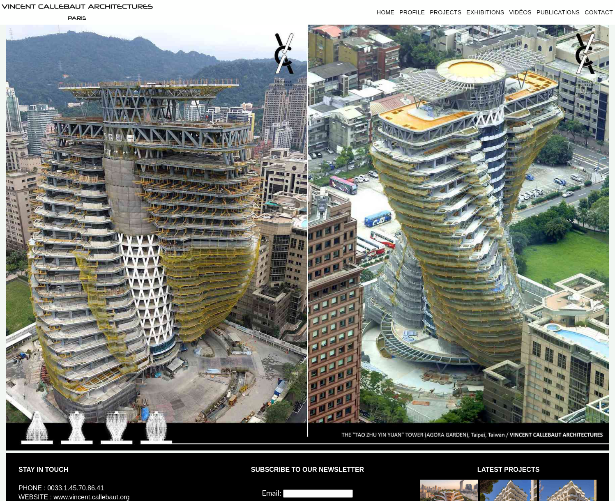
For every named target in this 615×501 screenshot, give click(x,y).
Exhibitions (485, 12)
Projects (445, 12)
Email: (271, 492)
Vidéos (520, 12)
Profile (412, 12)
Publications (558, 12)
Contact (599, 12)
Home (385, 12)
